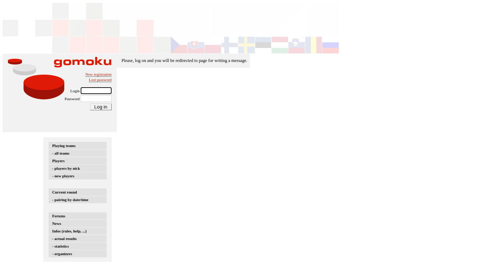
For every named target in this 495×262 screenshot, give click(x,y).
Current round (64, 192)
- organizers (62, 254)
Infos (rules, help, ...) (69, 231)
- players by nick (66, 168)
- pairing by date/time (70, 199)
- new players (63, 176)
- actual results (64, 238)
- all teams (60, 153)
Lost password (100, 79)
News (56, 223)
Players (58, 161)
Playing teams (64, 145)
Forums (58, 216)
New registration (98, 74)
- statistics (60, 246)
